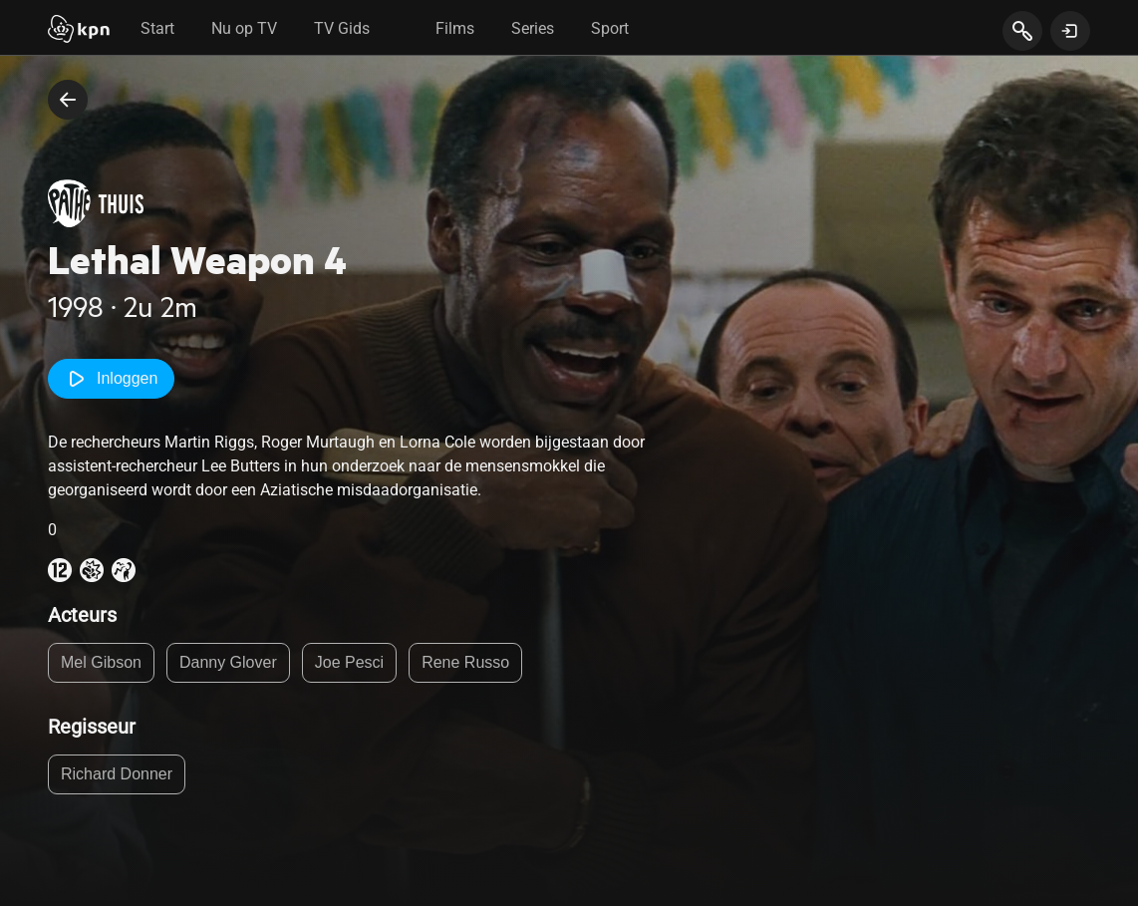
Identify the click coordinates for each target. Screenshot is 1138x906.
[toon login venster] (1070, 31)
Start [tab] (157, 28)
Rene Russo (465, 662)
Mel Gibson (101, 662)
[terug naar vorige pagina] (68, 100)
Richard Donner (116, 773)
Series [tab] (532, 28)
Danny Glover (228, 662)
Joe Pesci (349, 662)
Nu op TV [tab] (244, 28)
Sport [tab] (610, 28)
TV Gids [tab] (342, 28)
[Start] (79, 31)
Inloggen (111, 379)
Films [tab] (454, 28)
